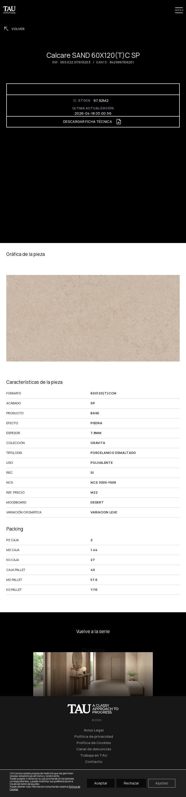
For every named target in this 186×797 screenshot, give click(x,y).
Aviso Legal (94, 730)
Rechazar (131, 783)
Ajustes (161, 783)
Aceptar (100, 783)
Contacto (93, 761)
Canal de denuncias (93, 748)
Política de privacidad (93, 736)
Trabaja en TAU (93, 755)
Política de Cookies (94, 742)
